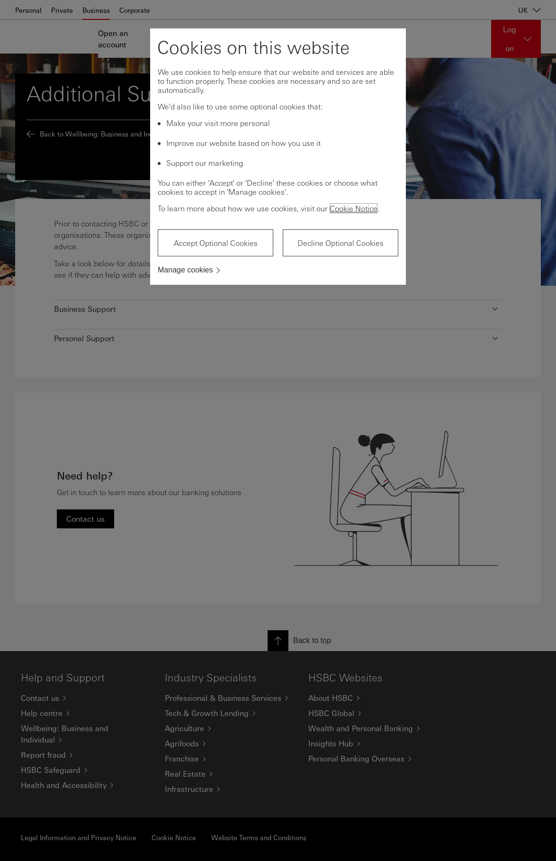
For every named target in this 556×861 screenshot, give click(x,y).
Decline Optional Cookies (340, 243)
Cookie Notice (353, 208)
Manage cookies (185, 270)
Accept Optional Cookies (216, 243)
